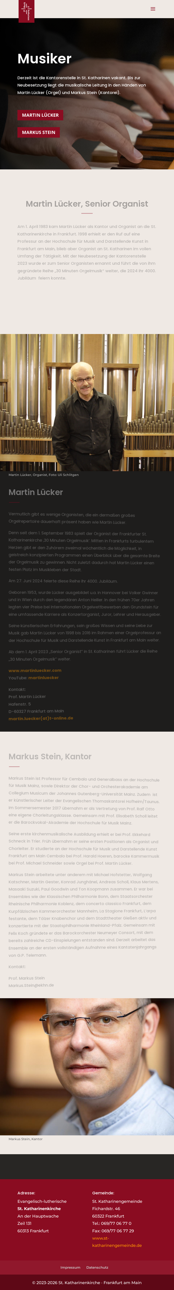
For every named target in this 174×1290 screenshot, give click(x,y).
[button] (153, 11)
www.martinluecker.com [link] (34, 670)
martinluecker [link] (43, 677)
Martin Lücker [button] (40, 115)
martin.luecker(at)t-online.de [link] (40, 718)
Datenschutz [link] (97, 1267)
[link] (26, 11)
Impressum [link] (70, 1267)
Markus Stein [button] (38, 132)
